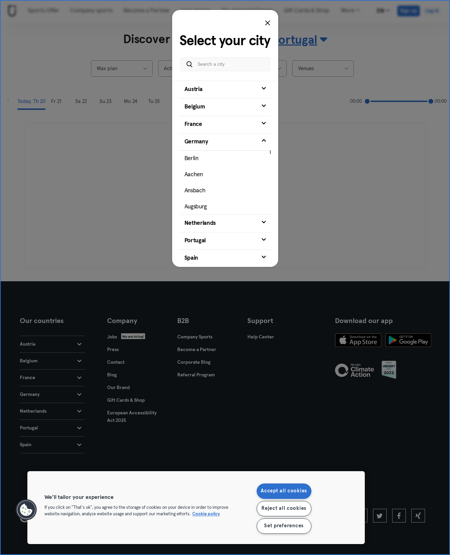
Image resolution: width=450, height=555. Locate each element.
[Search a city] (225, 64)
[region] (196, 507)
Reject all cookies (283, 508)
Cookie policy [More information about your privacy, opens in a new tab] (206, 514)
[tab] (225, 90)
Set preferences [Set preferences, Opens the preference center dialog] (284, 526)
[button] (26, 510)
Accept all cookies (284, 491)
